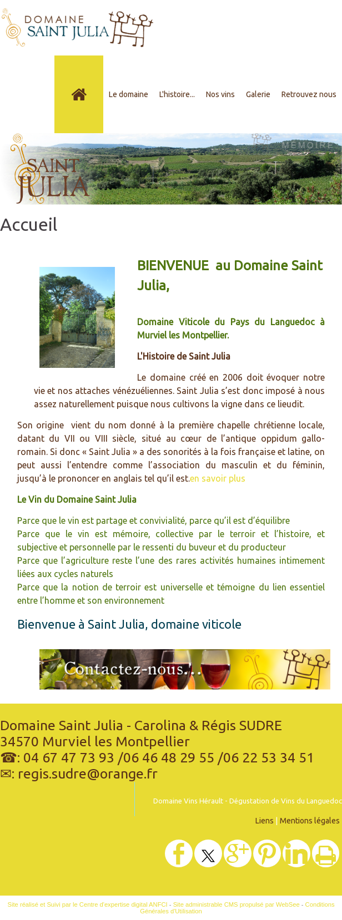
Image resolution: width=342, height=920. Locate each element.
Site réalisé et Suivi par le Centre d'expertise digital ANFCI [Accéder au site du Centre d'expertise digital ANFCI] (88, 904)
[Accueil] (78, 94)
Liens (264, 820)
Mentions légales (310, 820)
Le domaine (128, 94)
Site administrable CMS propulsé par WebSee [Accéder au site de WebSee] (236, 904)
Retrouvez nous (308, 94)
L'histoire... (177, 94)
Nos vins (220, 94)
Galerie (258, 94)
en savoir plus (217, 478)
